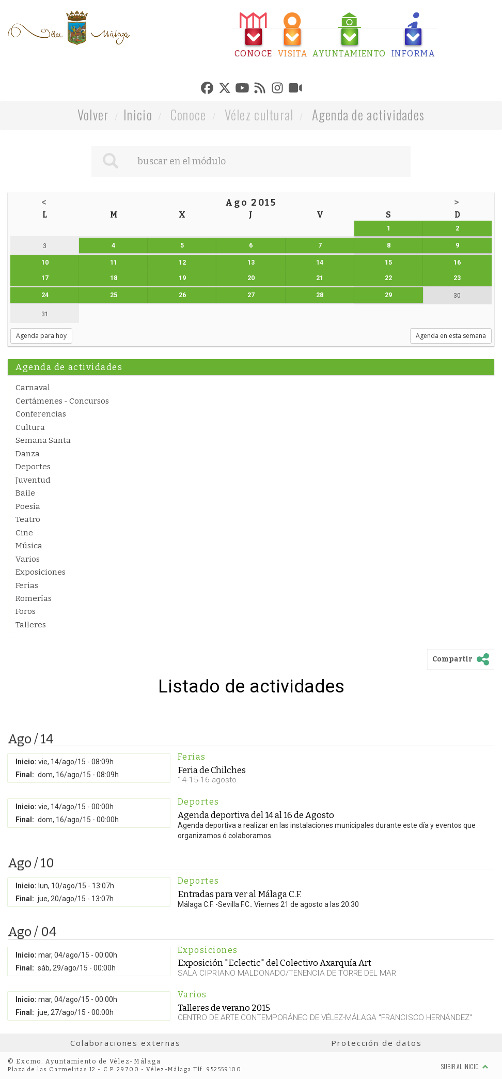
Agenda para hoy (41, 335)
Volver (93, 114)
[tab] (253, 35)
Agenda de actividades (368, 114)
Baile (25, 493)
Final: (24, 774)
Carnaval (32, 387)
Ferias (26, 585)
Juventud (33, 480)
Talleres (30, 624)
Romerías (33, 598)
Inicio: (26, 762)
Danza (27, 453)
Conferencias (40, 414)
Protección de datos (376, 1043)
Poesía (27, 506)
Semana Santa (43, 440)
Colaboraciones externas (125, 1043)
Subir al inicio (465, 1066)
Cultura (30, 427)
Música (28, 545)
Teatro (27, 519)
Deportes (33, 466)
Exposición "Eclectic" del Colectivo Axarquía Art (274, 963)
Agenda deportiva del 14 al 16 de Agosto (256, 815)
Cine (24, 532)
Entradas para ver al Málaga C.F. (240, 894)
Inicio (137, 114)
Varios (27, 559)
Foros (25, 611)
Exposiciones (40, 572)
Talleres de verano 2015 (224, 1008)
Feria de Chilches (212, 770)
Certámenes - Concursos (62, 401)
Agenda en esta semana (451, 335)
